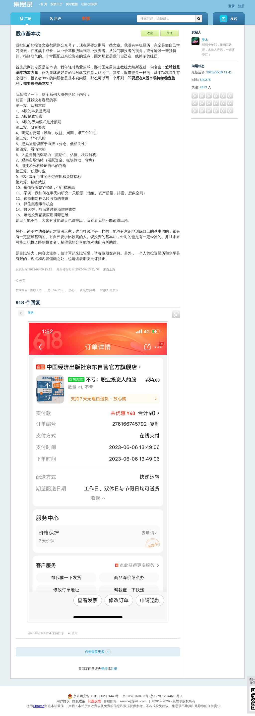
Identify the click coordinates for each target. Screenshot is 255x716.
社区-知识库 (89, 4)
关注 (170, 33)
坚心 (71, 290)
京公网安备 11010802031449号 (93, 696)
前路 (31, 312)
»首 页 (43, 4)
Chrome (38, 706)
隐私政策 (78, 701)
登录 (231, 6)
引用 (72, 633)
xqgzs (104, 290)
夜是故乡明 (87, 290)
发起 (233, 19)
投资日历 (57, 4)
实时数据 (72, 4)
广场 (25, 21)
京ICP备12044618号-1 (166, 696)
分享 (20, 280)
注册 (241, 6)
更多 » (114, 290)
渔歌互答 (36, 290)
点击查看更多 (98, 652)
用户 (55, 19)
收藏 (150, 33)
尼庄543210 (55, 290)
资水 (205, 40)
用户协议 (63, 701)
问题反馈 (94, 701)
